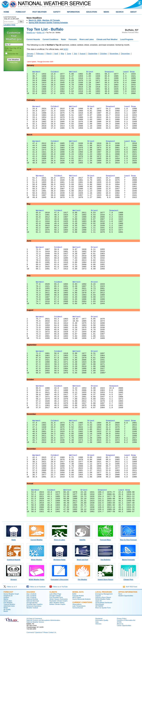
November (114, 53)
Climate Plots (128, 652)
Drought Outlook (55, 669)
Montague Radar (59, 632)
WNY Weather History (56, 676)
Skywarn (13, 652)
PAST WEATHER (39, 12)
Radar (63, 39)
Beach (6, 685)
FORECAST (21, 12)
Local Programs (126, 39)
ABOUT (133, 12)
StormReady (99, 678)
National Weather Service (35, 695)
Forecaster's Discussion (59, 652)
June (69, 53)
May (62, 53)
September (93, 53)
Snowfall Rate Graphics (34, 678)
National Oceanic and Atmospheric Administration (43, 694)
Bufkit (74, 667)
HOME (6, 12)
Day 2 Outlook (31, 669)
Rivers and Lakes (86, 39)
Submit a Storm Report (103, 671)
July (75, 53)
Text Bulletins (105, 632)
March (49, 53)
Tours (120, 667)
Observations (76, 678)
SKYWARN (99, 679)
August (83, 53)
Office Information (127, 665)
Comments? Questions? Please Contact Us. (41, 706)
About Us (120, 697)
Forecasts (73, 39)
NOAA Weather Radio (36, 652)
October (103, 53)
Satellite (82, 612)
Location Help (9, 25)
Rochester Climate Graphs (58, 674)
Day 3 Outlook (31, 671)
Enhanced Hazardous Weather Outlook (34, 680)
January (30, 53)
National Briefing (32, 672)
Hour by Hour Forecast (128, 612)
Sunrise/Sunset (77, 681)
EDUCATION (91, 12)
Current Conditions (50, 39)
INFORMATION (73, 12)
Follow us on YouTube (58, 660)
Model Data (78, 665)
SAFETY (56, 12)
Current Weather (36, 612)
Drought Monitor (32, 676)
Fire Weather (82, 652)
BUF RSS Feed (130, 660)
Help (97, 695)
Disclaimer (99, 692)
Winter (6, 681)
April (56, 53)
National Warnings (33, 674)
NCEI (66, 49)
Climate (53, 665)
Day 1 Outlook (31, 667)
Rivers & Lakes (59, 612)
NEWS (106, 12)
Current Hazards (33, 39)
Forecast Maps (105, 612)
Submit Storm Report (105, 652)
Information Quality (101, 694)
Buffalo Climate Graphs (57, 678)
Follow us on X (10, 660)
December (125, 53)
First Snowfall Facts (56, 671)
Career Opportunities (124, 699)
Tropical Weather (9, 678)
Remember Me (13, 54)
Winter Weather (36, 632)
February (40, 53)
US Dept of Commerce (34, 692)
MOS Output (76, 671)
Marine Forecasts (128, 632)
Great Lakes (8, 674)
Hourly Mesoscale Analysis (81, 672)
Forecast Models (78, 669)
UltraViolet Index (9, 679)
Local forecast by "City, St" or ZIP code (11, 17)
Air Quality (7, 683)
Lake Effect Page (55, 667)
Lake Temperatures (78, 679)
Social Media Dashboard (103, 676)
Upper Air (98, 674)
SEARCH (119, 12)
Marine (6, 672)
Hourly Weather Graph (11, 667)
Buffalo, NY (41, 32)
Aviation (6, 671)
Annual (30, 56)
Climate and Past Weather (106, 39)
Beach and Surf (82, 632)
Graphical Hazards (13, 632)
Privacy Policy (14, 62)
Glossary (98, 697)
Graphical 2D (8, 669)
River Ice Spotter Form (103, 681)
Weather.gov (31, 32)
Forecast (8, 665)
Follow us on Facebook (36, 660)
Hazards (31, 665)
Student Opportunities (125, 669)
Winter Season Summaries (58, 672)
